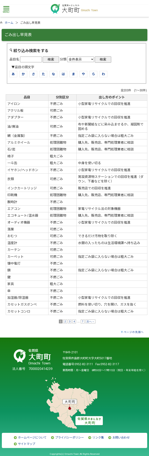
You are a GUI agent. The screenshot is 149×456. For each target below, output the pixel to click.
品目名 (14, 59)
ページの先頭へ (134, 332)
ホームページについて (30, 437)
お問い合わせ (119, 437)
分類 (63, 59)
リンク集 (96, 437)
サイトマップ (24, 444)
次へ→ (90, 321)
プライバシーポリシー (67, 437)
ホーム (9, 23)
